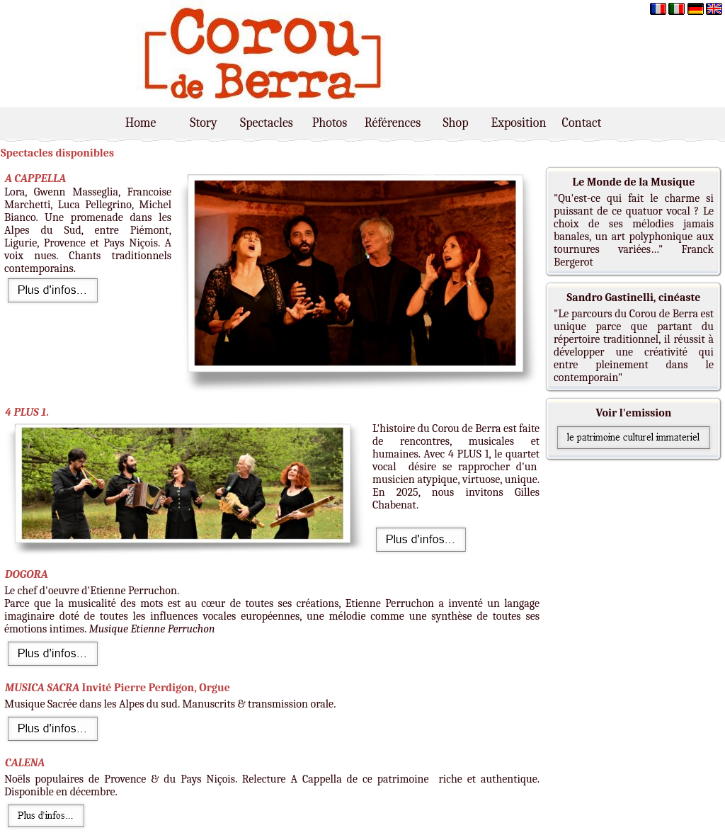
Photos (330, 122)
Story (203, 122)
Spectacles (266, 122)
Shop (455, 122)
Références (393, 122)
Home (140, 122)
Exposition (519, 122)
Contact (582, 122)
